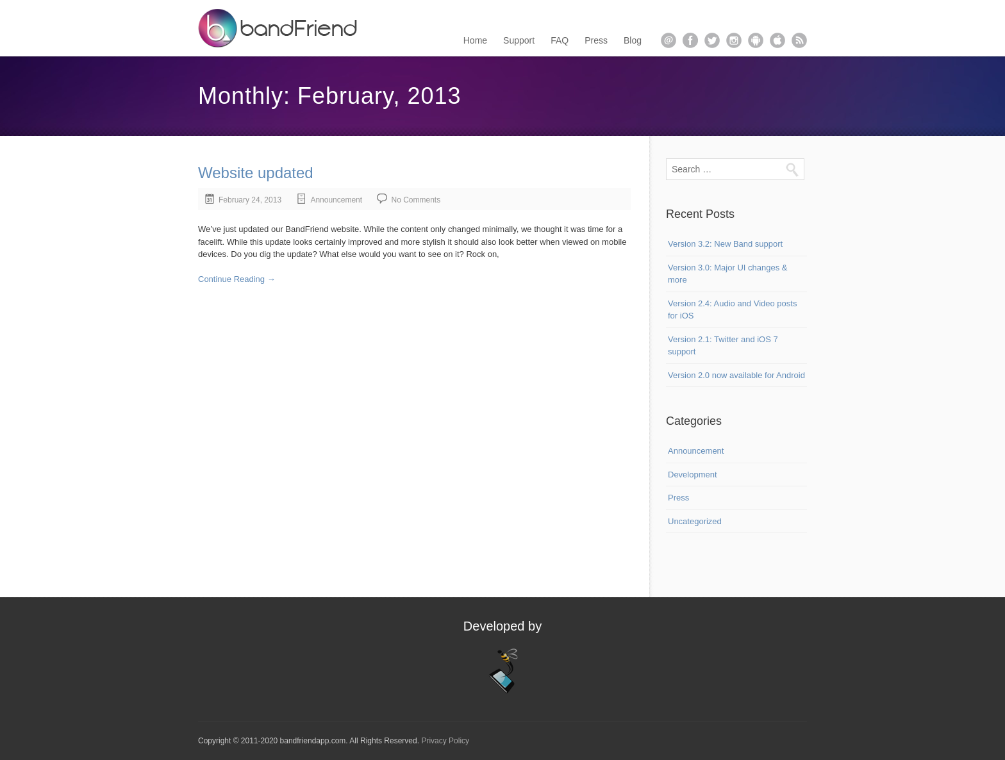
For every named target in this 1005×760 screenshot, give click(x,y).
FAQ (560, 40)
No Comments (415, 199)
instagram (734, 40)
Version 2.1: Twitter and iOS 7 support (723, 346)
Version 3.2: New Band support (725, 244)
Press (596, 40)
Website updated (255, 172)
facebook (690, 40)
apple (777, 40)
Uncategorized (695, 521)
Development (692, 474)
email (668, 40)
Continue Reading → (237, 279)
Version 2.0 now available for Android (736, 375)
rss (799, 40)
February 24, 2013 (250, 199)
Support (519, 40)
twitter (712, 40)
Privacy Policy (445, 740)
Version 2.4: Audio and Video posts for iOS (732, 310)
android (755, 40)
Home (475, 40)
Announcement (336, 199)
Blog (633, 40)
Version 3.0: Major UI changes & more (727, 274)
